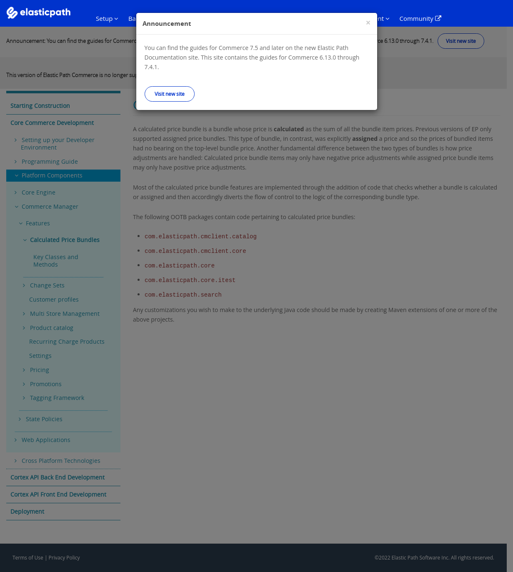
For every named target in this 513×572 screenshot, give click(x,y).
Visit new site (170, 93)
